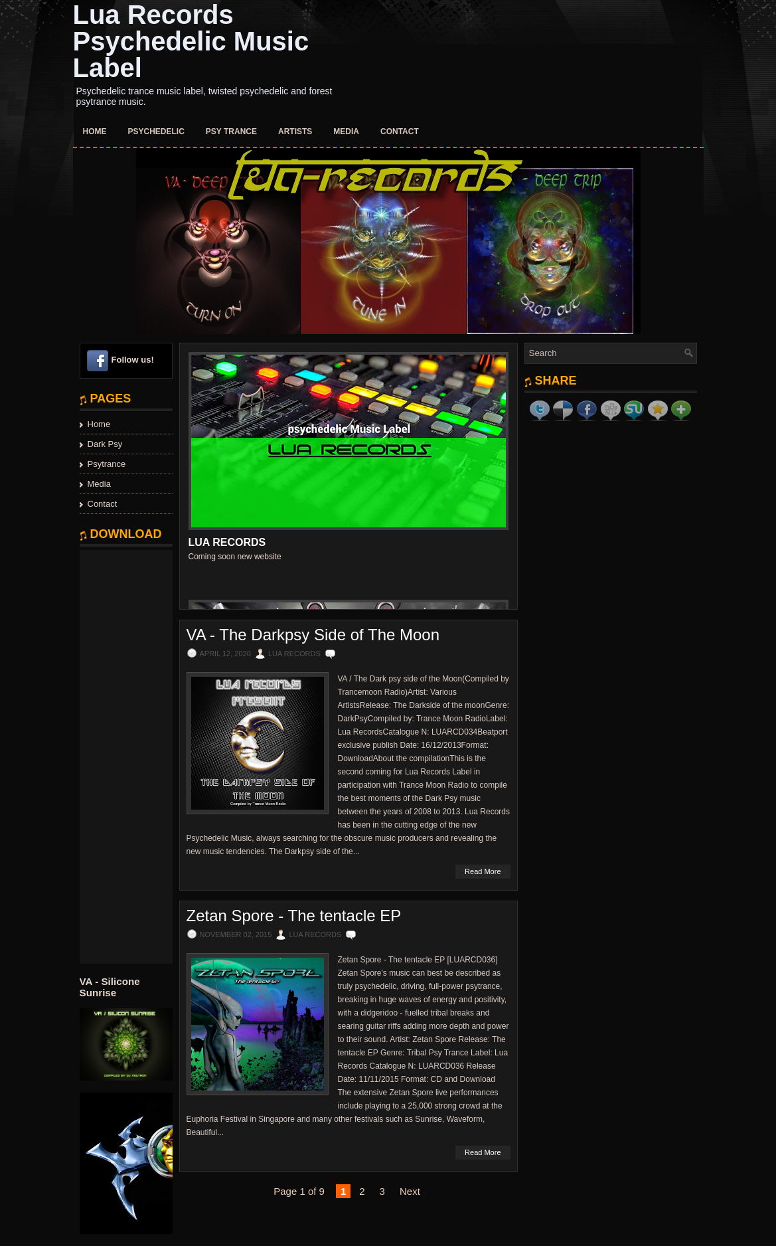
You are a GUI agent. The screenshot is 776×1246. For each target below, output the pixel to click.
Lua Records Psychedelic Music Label (191, 41)
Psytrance (107, 464)
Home (95, 131)
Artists (295, 131)
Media (346, 131)
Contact (399, 131)
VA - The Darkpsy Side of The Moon (313, 635)
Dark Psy (105, 444)
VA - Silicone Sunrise (110, 987)
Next (410, 1191)
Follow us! (133, 360)
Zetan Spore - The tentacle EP (294, 916)
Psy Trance (231, 131)
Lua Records (227, 542)
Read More (483, 871)
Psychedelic (156, 131)
